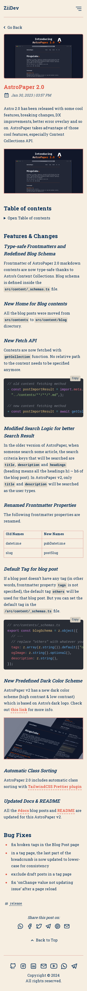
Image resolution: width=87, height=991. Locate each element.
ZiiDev (11, 8)
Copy (75, 378)
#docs (23, 810)
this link (19, 709)
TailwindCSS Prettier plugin (55, 786)
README (66, 810)
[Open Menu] (78, 8)
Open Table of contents (29, 217)
